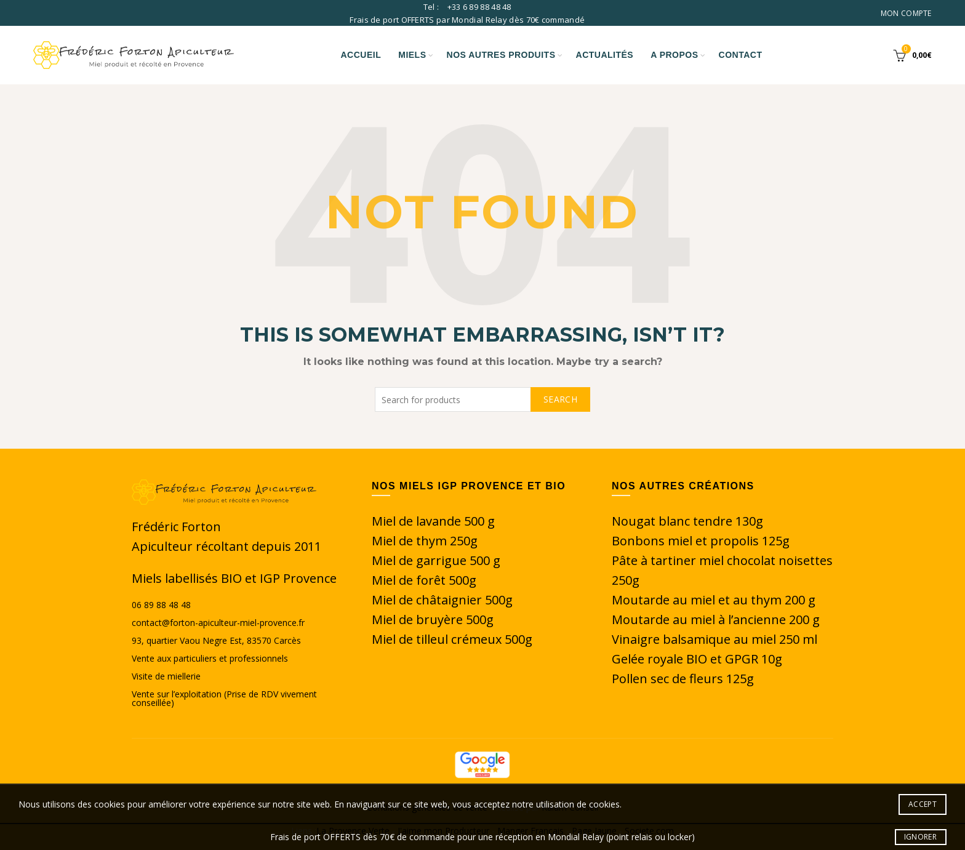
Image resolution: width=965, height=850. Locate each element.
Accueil (361, 55)
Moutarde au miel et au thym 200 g (713, 599)
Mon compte (906, 13)
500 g (485, 560)
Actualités (605, 55)
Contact (741, 55)
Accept (922, 804)
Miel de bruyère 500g (433, 619)
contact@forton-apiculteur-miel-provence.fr (218, 622)
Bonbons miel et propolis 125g (701, 540)
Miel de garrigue (421, 560)
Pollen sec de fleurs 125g (683, 678)
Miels (412, 55)
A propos (674, 55)
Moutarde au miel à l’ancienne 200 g (716, 619)
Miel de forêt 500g (424, 580)
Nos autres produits (501, 55)
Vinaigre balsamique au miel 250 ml (714, 639)
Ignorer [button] (920, 837)
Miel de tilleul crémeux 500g (452, 639)
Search (560, 399)
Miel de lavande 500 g (433, 521)
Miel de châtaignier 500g (442, 599)
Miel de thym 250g (425, 540)
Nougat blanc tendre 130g (687, 521)
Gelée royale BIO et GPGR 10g (697, 659)
